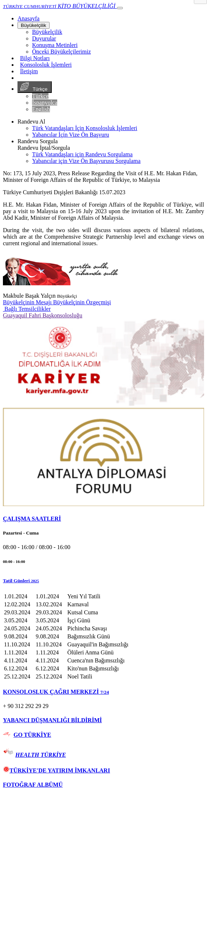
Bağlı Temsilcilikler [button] (27, 309)
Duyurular (44, 38)
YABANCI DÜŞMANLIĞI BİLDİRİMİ (52, 720)
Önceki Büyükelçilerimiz (61, 51)
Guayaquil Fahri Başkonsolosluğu (42, 315)
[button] (103, 581)
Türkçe (34, 87)
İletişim (29, 71)
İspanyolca (44, 102)
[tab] (103, 519)
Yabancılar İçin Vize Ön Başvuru (70, 135)
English (41, 109)
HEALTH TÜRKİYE (40, 755)
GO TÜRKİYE (32, 735)
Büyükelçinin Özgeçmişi (82, 302)
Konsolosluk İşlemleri (46, 65)
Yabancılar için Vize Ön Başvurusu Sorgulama (86, 161)
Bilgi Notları (35, 58)
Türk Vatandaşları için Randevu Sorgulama (82, 154)
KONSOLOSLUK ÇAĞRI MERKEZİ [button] (56, 692)
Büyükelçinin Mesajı (28, 302)
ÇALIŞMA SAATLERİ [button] (32, 519)
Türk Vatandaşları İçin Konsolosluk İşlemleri (84, 128)
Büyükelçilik (33, 25)
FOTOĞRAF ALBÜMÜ (33, 785)
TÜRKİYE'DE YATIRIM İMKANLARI (56, 770)
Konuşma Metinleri (55, 45)
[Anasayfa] (28, 18)
